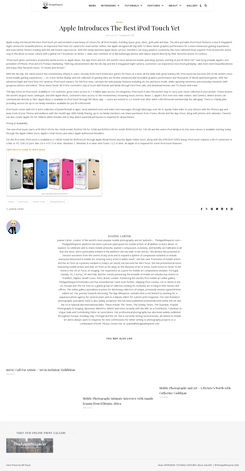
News (92, 5)
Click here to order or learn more (25, 149)
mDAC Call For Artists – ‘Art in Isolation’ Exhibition (40, 370)
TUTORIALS (132, 5)
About (173, 5)
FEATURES (154, 5)
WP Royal (25, 465)
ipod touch (23, 201)
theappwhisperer (57, 201)
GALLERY (192, 5)
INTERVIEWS (108, 5)
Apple (11, 201)
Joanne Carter (39, 201)
